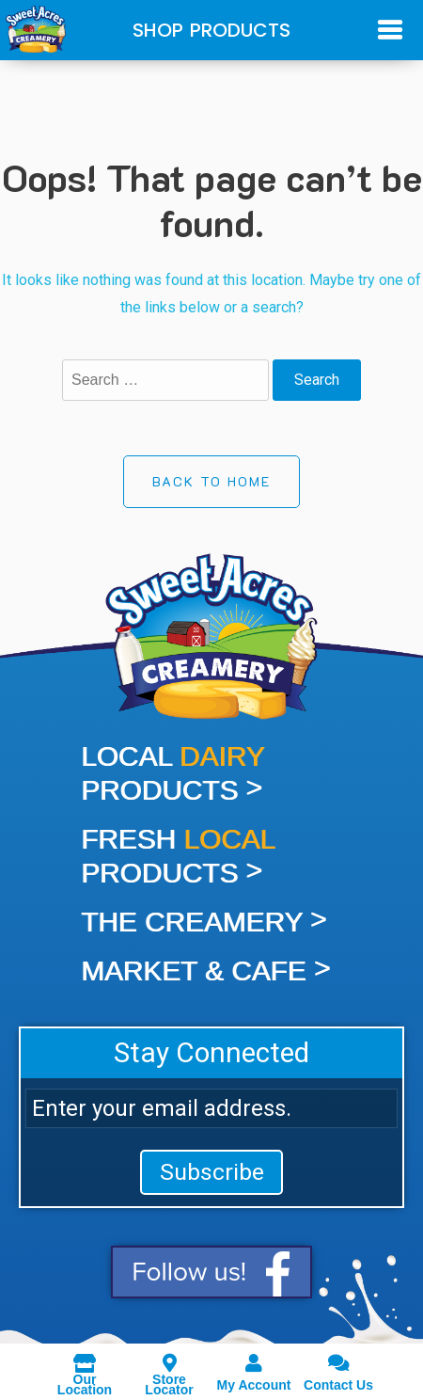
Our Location (84, 1372)
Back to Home (211, 481)
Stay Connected (211, 1052)
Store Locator (169, 1372)
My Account (254, 1372)
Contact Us (338, 1372)
